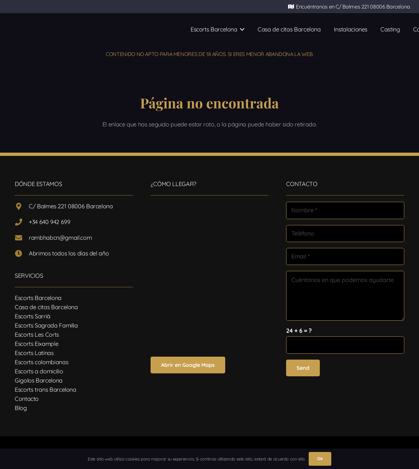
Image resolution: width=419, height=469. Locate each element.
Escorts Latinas (34, 353)
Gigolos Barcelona (39, 380)
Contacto (27, 399)
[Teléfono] (345, 233)
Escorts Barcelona (38, 298)
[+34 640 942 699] (22, 222)
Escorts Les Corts (37, 334)
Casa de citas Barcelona (46, 307)
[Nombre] (345, 210)
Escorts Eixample (36, 343)
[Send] (303, 368)
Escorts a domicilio (39, 371)
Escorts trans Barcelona (45, 389)
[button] (241, 29)
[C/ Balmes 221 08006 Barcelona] (22, 206)
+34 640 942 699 (49, 222)
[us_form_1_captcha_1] (345, 344)
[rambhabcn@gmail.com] (22, 238)
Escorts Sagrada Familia (46, 325)
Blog (21, 408)
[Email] (345, 256)
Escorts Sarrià (32, 316)
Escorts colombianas (41, 362)
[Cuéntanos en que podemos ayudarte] (345, 295)
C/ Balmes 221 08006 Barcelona (71, 206)
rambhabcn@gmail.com (60, 237)
